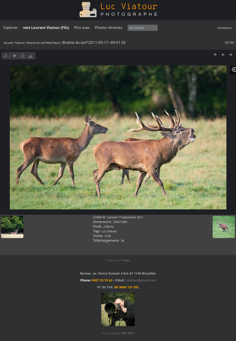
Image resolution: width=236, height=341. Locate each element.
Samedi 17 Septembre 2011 (125, 217)
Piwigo (126, 260)
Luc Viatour (109, 231)
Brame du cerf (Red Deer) (43, 43)
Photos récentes (108, 27)
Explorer (11, 27)
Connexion (224, 28)
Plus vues (82, 27)
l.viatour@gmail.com (140, 280)
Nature (20, 43)
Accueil (8, 43)
